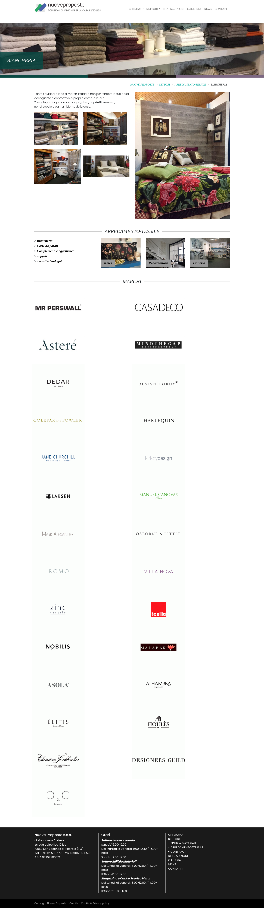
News (208, 8)
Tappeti (42, 256)
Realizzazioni (173, 8)
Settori (152, 8)
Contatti (221, 8)
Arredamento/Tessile (186, 847)
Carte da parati (47, 246)
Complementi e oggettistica (55, 251)
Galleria (194, 8)
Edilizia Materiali (183, 843)
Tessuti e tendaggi (49, 261)
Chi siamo (136, 8)
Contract (178, 852)
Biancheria (44, 241)
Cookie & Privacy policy (95, 903)
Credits (73, 903)
